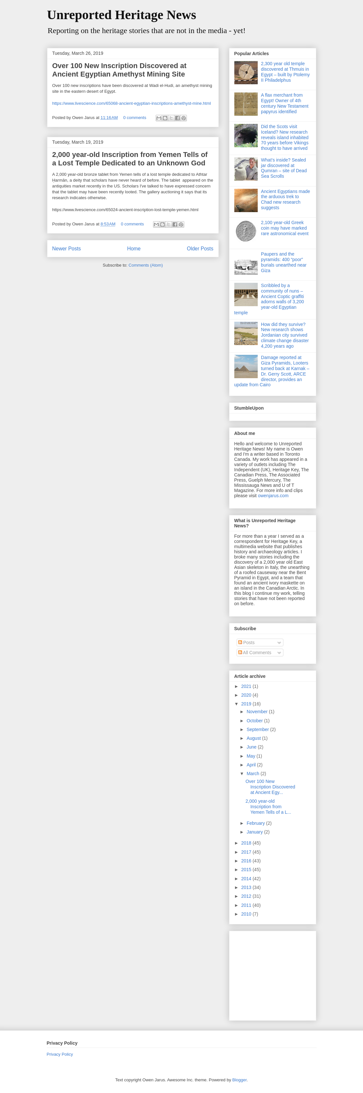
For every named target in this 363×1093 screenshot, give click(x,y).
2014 (247, 878)
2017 (247, 852)
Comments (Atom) (146, 265)
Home (134, 248)
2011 (247, 905)
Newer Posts (66, 248)
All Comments (254, 652)
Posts (246, 642)
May (251, 756)
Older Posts (200, 248)
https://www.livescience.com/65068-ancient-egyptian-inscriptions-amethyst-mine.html (131, 103)
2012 (247, 896)
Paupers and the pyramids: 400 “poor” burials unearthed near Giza (283, 262)
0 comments (134, 117)
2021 (247, 686)
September (258, 729)
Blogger (239, 1079)
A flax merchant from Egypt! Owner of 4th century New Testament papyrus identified (284, 103)
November (258, 711)
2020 (247, 695)
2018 (247, 843)
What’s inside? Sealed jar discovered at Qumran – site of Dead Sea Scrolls (284, 168)
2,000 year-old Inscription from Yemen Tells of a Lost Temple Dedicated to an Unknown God (130, 158)
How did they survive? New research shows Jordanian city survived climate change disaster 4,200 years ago (285, 335)
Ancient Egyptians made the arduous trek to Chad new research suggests (285, 199)
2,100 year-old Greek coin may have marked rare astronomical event (284, 228)
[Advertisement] (275, 974)
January (255, 832)
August (254, 738)
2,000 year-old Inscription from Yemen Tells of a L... (268, 807)
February (256, 823)
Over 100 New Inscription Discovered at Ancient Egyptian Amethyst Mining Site (119, 70)
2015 (247, 869)
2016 (247, 860)
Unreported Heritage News (121, 14)
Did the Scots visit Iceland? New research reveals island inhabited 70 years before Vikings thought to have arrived (284, 137)
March (254, 773)
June (252, 747)
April (252, 764)
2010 (247, 914)
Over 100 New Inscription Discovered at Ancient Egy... (270, 787)
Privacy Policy (60, 1054)
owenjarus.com (273, 495)
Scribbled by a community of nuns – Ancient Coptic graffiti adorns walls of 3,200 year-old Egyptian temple (269, 299)
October (255, 720)
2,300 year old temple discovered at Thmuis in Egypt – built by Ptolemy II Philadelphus (285, 71)
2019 (247, 703)
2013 (247, 887)
